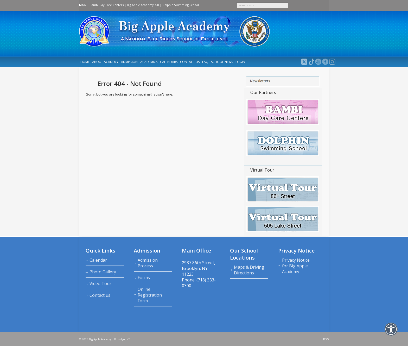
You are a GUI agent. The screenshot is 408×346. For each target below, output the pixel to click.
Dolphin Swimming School (180, 5)
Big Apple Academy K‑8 (143, 5)
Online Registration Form (150, 295)
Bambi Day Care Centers (107, 5)
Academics (148, 62)
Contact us (190, 62)
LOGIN (240, 62)
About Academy (105, 62)
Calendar (98, 260)
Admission (129, 62)
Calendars (168, 62)
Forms (144, 277)
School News (222, 62)
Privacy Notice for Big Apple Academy (296, 265)
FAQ (205, 62)
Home (85, 62)
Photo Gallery (103, 272)
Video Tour (100, 283)
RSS (326, 339)
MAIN (82, 5)
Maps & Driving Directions (249, 270)
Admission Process (148, 263)
